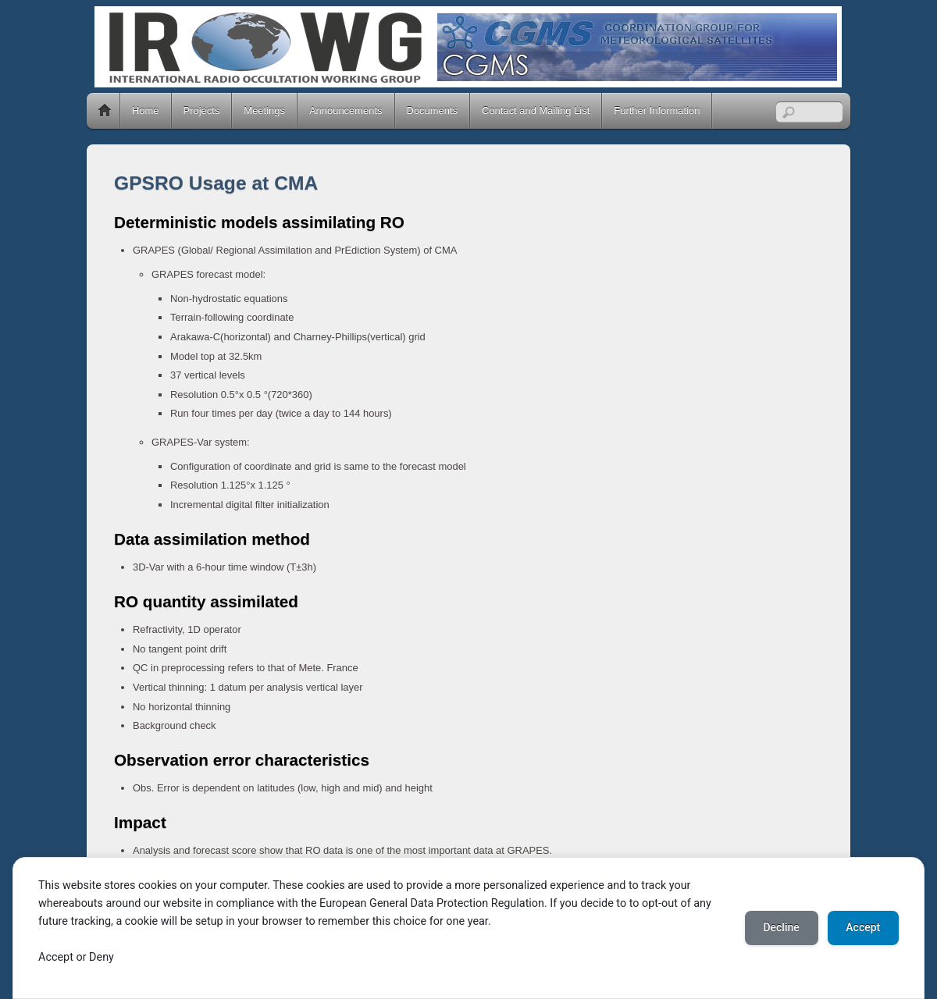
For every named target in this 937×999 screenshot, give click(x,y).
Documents (432, 110)
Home (105, 111)
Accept (863, 928)
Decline (781, 928)
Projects (201, 110)
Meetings (264, 110)
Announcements (346, 110)
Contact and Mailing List (536, 110)
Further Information (657, 110)
